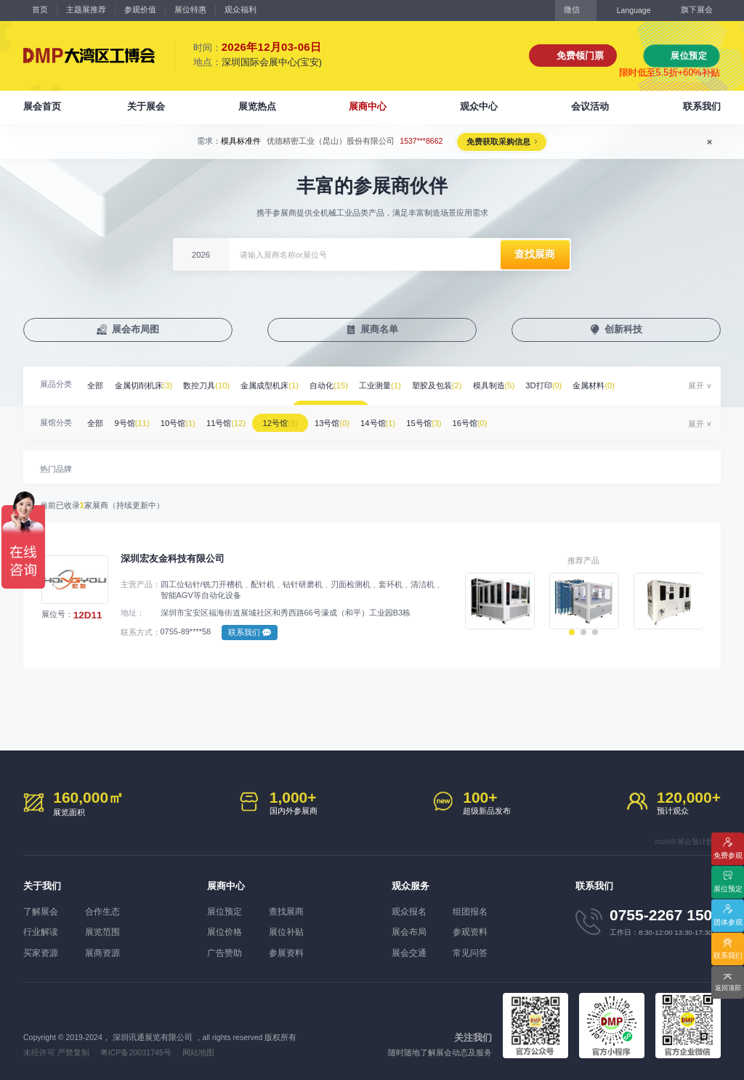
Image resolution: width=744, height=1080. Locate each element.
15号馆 (441, 420)
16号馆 (489, 420)
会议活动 (590, 106)
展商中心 (368, 106)
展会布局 (408, 931)
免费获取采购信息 (498, 141)
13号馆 (345, 420)
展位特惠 (190, 9)
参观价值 (140, 9)
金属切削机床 (147, 385)
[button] (572, 637)
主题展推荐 (86, 9)
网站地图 (197, 1049)
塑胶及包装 (451, 385)
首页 (40, 9)
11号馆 (234, 420)
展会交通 (408, 950)
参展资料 (292, 950)
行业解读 (39, 931)
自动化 (338, 385)
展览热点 (257, 106)
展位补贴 (292, 931)
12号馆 (290, 420)
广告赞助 (223, 950)
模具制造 (509, 385)
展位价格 (223, 931)
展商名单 (380, 329)
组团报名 (476, 911)
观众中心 (479, 106)
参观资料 (476, 931)
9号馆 (135, 420)
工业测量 (392, 385)
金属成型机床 (277, 385)
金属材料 (614, 385)
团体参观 (728, 921)
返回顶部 (728, 987)
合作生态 (108, 911)
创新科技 (624, 329)
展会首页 (42, 106)
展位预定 (689, 55)
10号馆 (183, 420)
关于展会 (146, 106)
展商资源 (108, 950)
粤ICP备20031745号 (135, 1049)
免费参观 (728, 854)
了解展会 (39, 911)
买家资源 (39, 950)
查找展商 (292, 911)
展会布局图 (135, 329)
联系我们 (702, 106)
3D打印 (561, 385)
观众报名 (408, 911)
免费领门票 (580, 55)
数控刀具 (212, 385)
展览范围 (108, 931)
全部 (97, 385)
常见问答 (476, 950)
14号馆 (393, 420)
